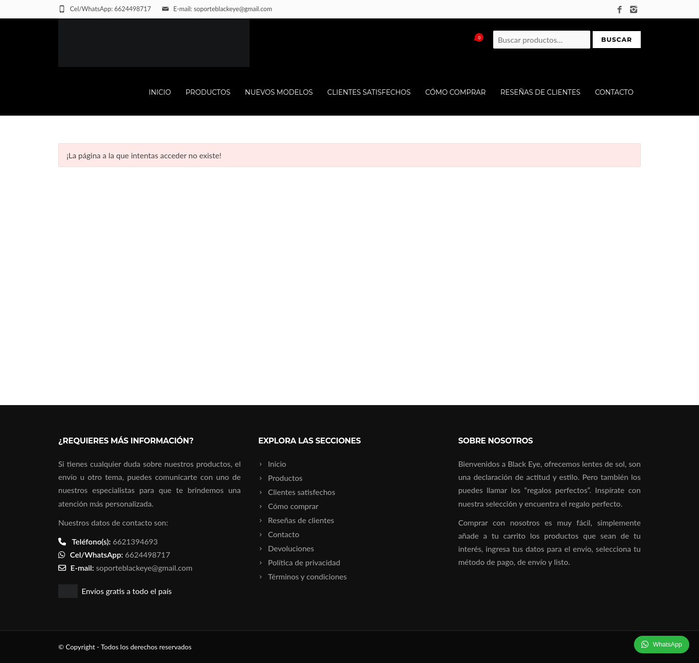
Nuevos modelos (279, 92)
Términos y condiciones (307, 576)
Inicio (160, 92)
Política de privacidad (304, 562)
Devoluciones (291, 548)
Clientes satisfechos (369, 92)
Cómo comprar (455, 92)
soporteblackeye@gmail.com (144, 567)
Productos (207, 92)
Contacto (614, 92)
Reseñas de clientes (540, 92)
